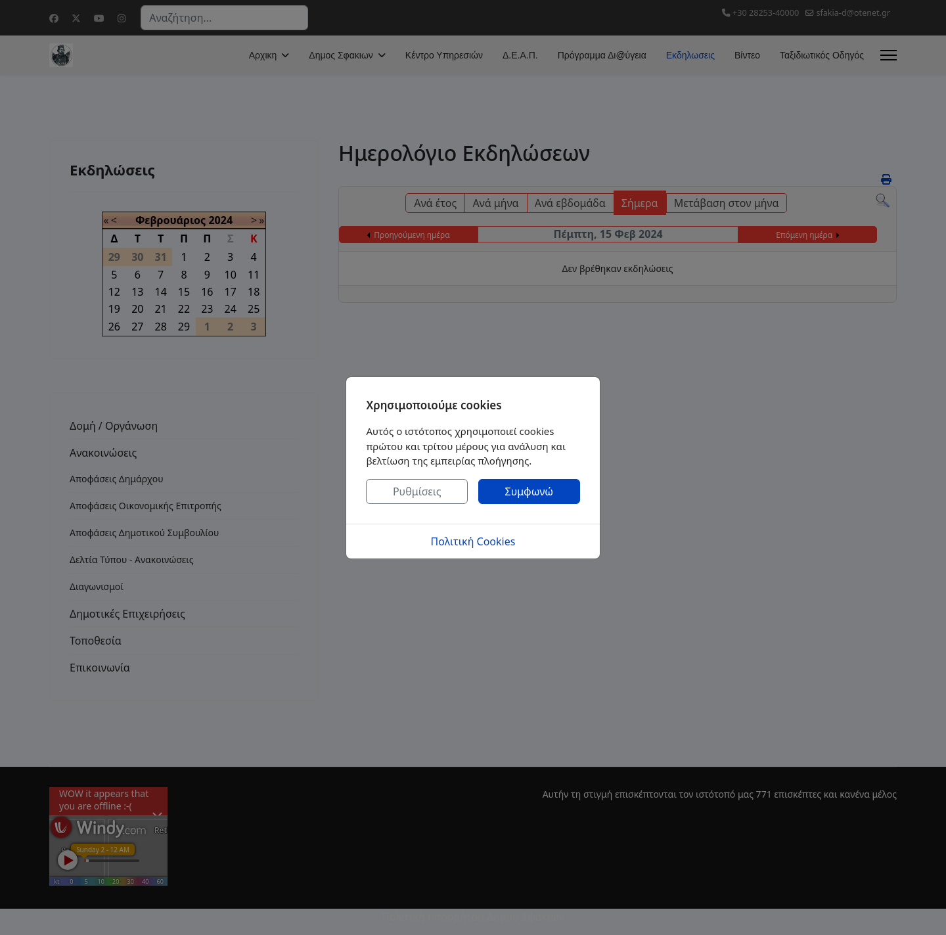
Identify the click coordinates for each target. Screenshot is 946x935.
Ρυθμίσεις (417, 491)
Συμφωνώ (529, 491)
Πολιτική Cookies (473, 541)
